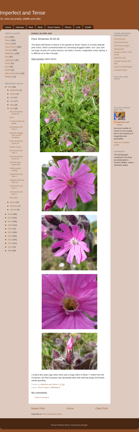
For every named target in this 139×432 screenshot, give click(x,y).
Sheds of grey (15, 147)
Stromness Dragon (122, 46)
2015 (10, 229)
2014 (10, 232)
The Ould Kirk (120, 39)
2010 (10, 247)
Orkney (8, 44)
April (12, 108)
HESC (7, 63)
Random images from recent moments (16, 135)
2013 (10, 236)
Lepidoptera (10, 60)
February (14, 206)
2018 (10, 218)
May (12, 105)
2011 (10, 243)
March (13, 202)
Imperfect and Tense (22, 13)
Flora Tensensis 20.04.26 (16, 113)
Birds (40, 27)
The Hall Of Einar (121, 42)
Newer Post (38, 408)
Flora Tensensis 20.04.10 (16, 157)
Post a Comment (42, 397)
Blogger (84, 425)
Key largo (14, 198)
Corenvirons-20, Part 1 (16, 193)
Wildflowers (55, 387)
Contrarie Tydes (120, 70)
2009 (10, 251)
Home (8, 27)
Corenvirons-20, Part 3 (16, 175)
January (13, 210)
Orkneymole (119, 49)
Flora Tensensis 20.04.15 (16, 142)
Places (68, 27)
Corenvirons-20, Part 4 (16, 151)
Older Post (101, 408)
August (13, 94)
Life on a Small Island (123, 67)
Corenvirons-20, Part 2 (16, 187)
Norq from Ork (120, 58)
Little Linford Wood (12, 73)
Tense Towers (53, 27)
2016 (10, 225)
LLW (78, 27)
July (12, 97)
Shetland (8, 77)
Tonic (12, 117)
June (12, 101)
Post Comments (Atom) (52, 414)
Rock (7, 67)
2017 (10, 221)
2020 (10, 87)
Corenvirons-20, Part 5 (16, 128)
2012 (10, 240)
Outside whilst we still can (17, 181)
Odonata (20, 27)
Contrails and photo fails (15, 163)
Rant (31, 27)
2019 (10, 214)
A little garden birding (15, 169)
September (15, 90)
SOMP (88, 27)
